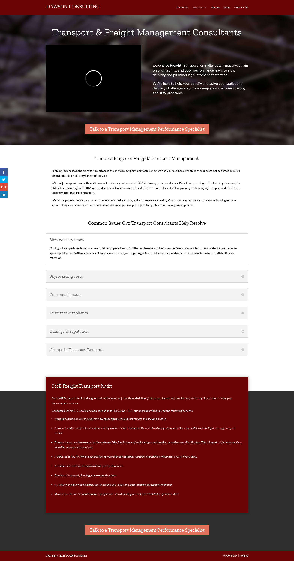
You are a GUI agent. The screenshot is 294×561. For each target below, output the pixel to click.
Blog (227, 7)
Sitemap (243, 555)
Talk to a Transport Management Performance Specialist (147, 129)
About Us (182, 7)
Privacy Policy (230, 555)
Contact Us (241, 7)
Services (198, 7)
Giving (216, 7)
